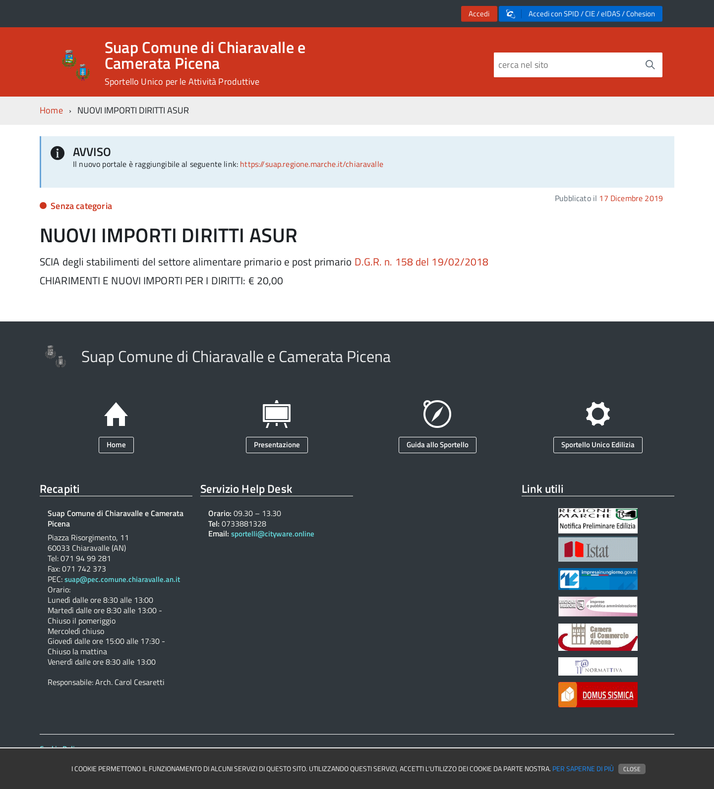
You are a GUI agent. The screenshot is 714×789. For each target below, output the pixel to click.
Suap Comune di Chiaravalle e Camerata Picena (205, 63)
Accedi (479, 13)
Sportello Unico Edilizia (598, 444)
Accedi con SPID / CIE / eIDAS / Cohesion (580, 13)
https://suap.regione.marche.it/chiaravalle (311, 164)
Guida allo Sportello (438, 444)
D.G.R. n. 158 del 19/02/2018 (422, 261)
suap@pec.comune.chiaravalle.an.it (122, 580)
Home (51, 110)
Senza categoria (81, 205)
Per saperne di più (583, 768)
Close (632, 769)
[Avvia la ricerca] (650, 65)
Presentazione (277, 444)
